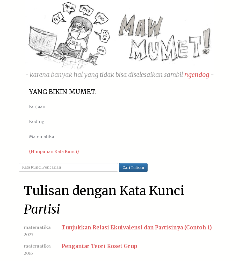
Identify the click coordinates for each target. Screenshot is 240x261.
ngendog (196, 75)
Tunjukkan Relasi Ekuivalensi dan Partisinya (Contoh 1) (137, 227)
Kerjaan (37, 106)
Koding (36, 121)
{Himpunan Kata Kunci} (54, 151)
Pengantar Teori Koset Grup (99, 246)
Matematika (41, 136)
